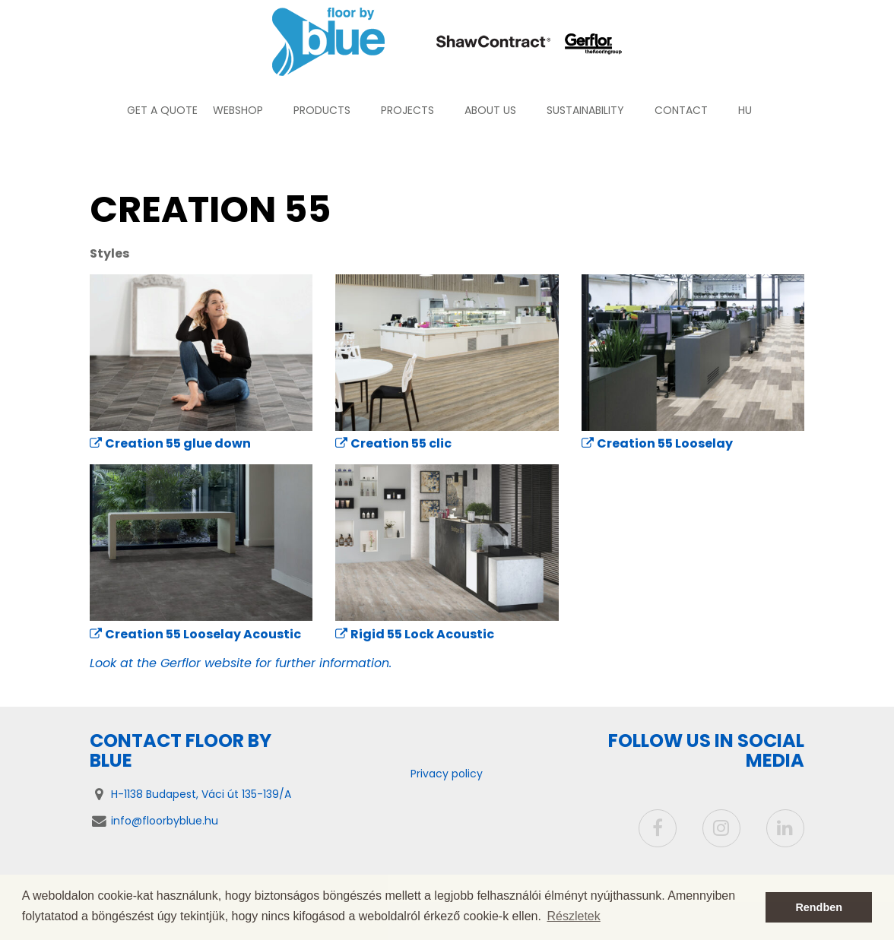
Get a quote (162, 110)
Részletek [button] (574, 916)
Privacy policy (447, 773)
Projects (407, 110)
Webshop (238, 110)
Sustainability (585, 110)
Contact (681, 110)
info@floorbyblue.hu (164, 820)
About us (490, 110)
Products (321, 110)
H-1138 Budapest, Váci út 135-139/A (201, 794)
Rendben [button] (818, 907)
